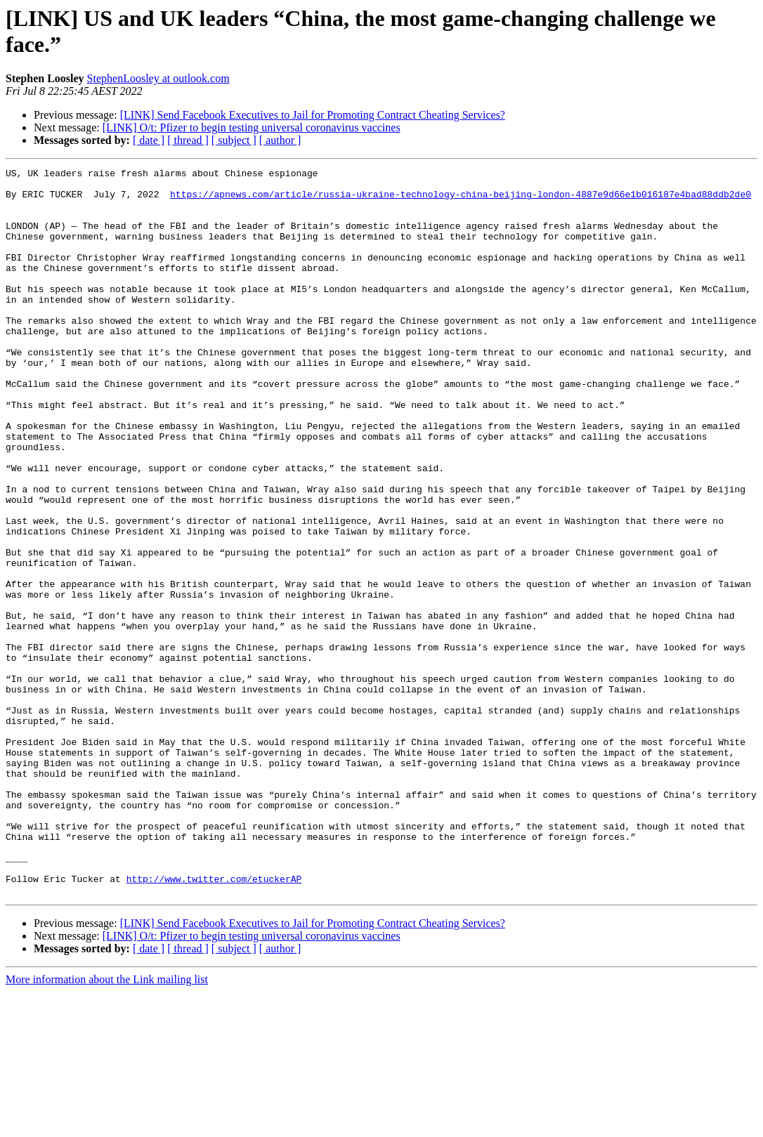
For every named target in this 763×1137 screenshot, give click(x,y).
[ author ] (280, 140)
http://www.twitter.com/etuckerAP (214, 1022)
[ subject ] (233, 140)
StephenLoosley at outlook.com (158, 78)
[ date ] (148, 140)
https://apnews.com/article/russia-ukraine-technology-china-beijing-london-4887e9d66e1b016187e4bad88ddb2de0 (460, 200)
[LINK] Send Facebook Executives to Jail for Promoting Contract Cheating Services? (312, 115)
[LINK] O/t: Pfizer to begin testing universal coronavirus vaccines (251, 127)
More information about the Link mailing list (107, 1125)
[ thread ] (188, 140)
